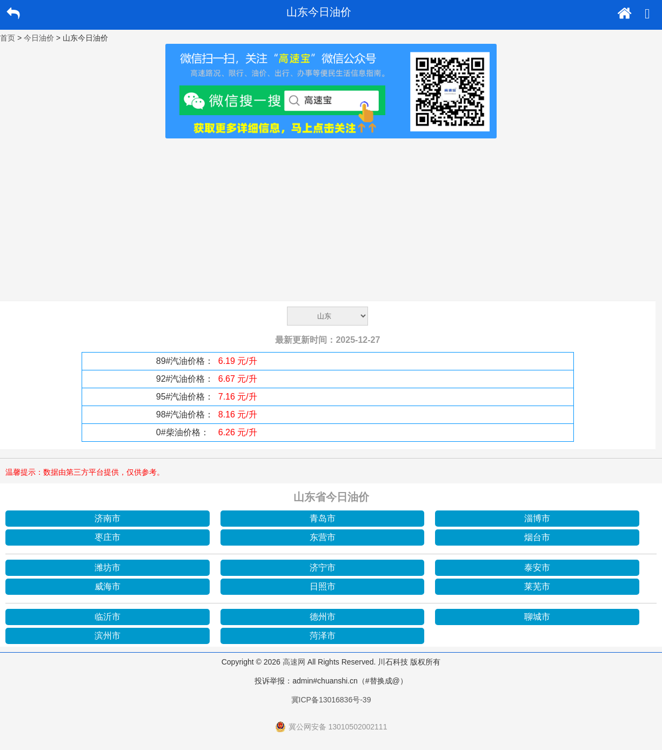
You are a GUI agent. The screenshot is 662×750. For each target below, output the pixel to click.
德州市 (323, 616)
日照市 (323, 586)
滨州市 (108, 635)
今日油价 (39, 38)
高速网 (294, 662)
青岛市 (323, 518)
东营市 (323, 537)
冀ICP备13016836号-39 (331, 699)
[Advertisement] (331, 219)
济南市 (108, 518)
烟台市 (537, 537)
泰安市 (537, 567)
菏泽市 (323, 635)
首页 (7, 38)
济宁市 (323, 567)
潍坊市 (108, 567)
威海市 (108, 586)
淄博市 (537, 518)
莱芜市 (537, 586)
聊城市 (537, 616)
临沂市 (108, 616)
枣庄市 (108, 537)
